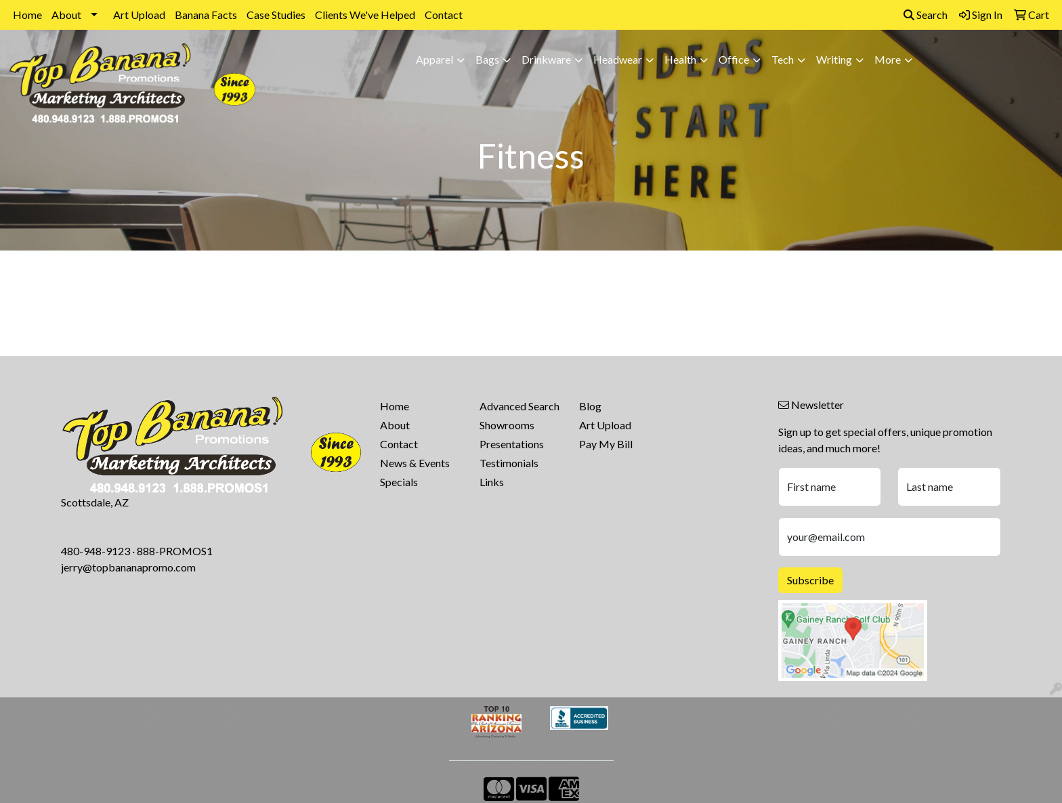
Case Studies (276, 14)
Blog (590, 405)
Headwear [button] (617, 59)
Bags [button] (487, 59)
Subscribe (810, 579)
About (66, 14)
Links (492, 481)
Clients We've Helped (365, 14)
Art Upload (139, 14)
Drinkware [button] (546, 59)
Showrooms (507, 424)
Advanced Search (519, 405)
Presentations (512, 443)
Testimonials (509, 462)
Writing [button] (834, 59)
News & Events (415, 462)
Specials (399, 481)
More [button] (887, 59)
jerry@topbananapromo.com (128, 567)
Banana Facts (206, 14)
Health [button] (680, 59)
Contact (444, 14)
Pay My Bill (606, 443)
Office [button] (734, 59)
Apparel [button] (434, 59)
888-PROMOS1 (175, 550)
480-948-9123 (95, 550)
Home (27, 14)
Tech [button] (782, 59)
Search (926, 14)
